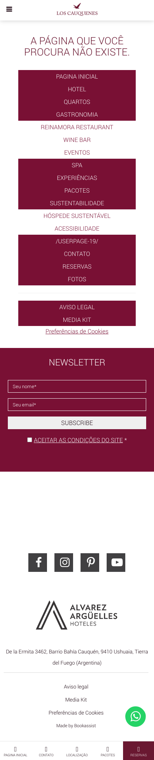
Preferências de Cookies (77, 331)
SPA (77, 165)
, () (77, 657)
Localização (77, 751)
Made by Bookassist (76, 726)
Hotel (77, 89)
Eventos (77, 152)
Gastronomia (77, 114)
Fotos (77, 279)
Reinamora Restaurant (77, 127)
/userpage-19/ (77, 241)
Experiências (77, 178)
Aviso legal (77, 307)
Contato (77, 254)
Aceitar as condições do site (78, 440)
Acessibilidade (76, 228)
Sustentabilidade (77, 203)
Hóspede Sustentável (77, 216)
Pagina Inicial (77, 76)
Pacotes (77, 190)
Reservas (77, 266)
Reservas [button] (139, 751)
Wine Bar (77, 140)
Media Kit (77, 320)
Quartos (77, 102)
